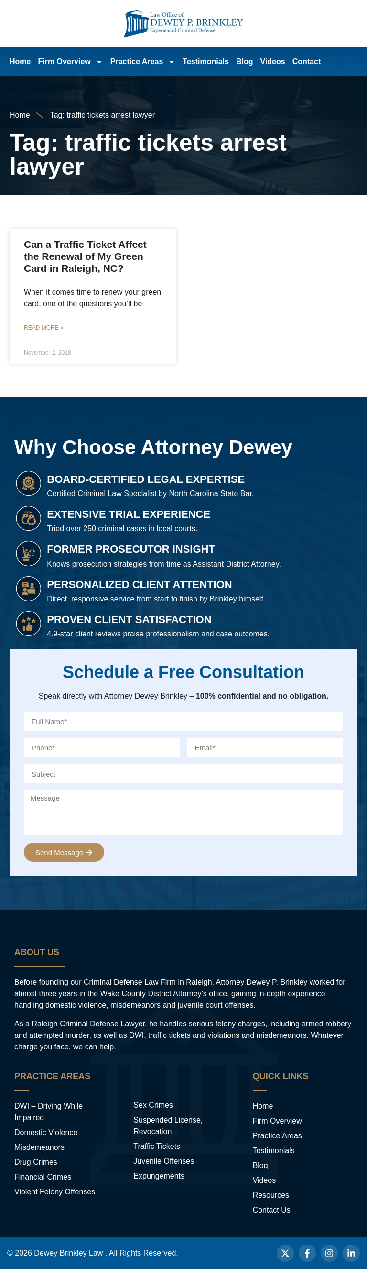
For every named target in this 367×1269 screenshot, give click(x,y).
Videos (272, 61)
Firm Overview (70, 61)
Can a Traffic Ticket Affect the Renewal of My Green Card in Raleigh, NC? (85, 256)
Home (20, 61)
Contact (306, 61)
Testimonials (206, 61)
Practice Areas (143, 61)
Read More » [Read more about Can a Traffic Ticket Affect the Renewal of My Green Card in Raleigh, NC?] (44, 327)
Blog (244, 61)
